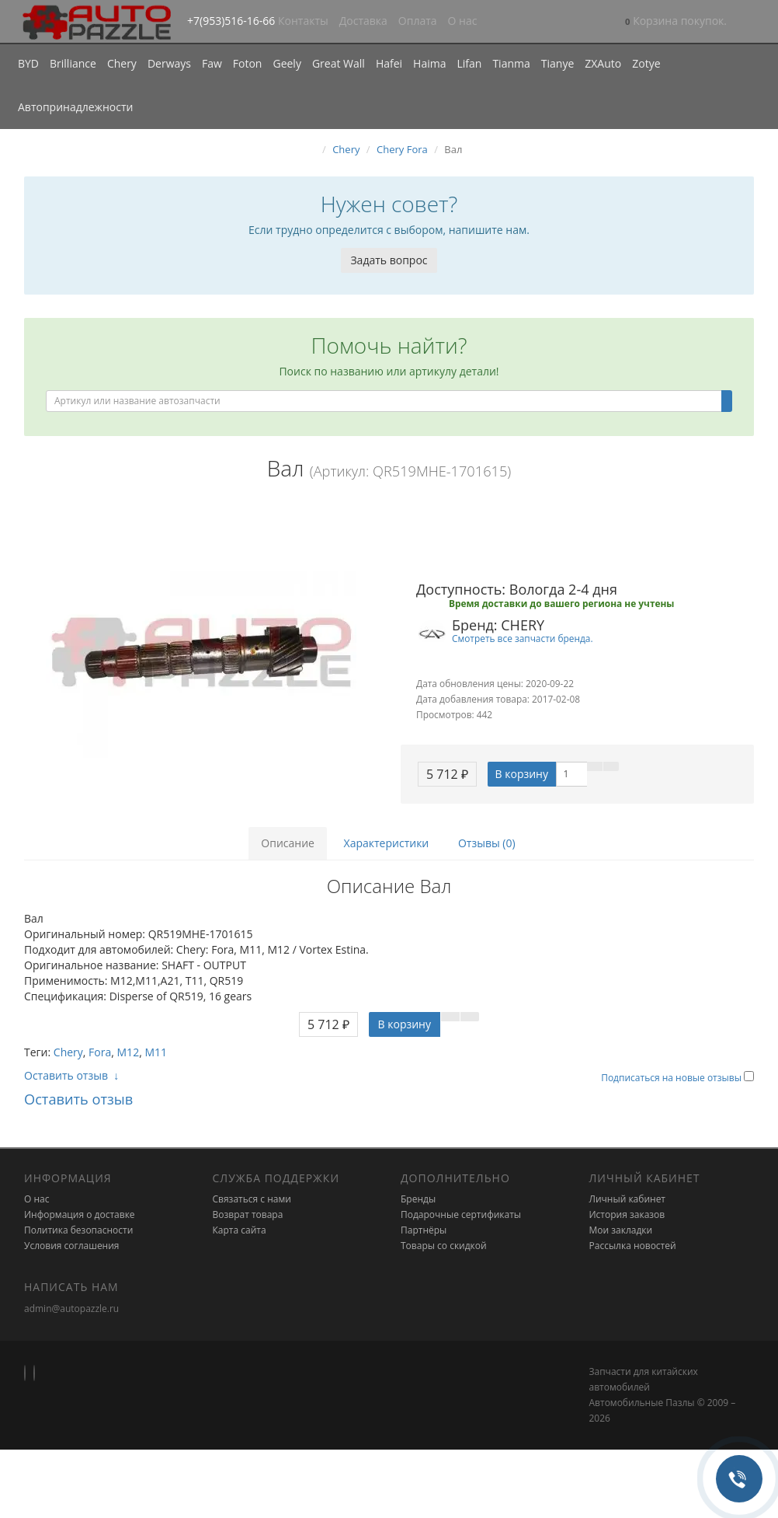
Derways (169, 63)
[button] (676, 22)
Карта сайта (239, 1230)
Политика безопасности (78, 1230)
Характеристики (386, 843)
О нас (463, 20)
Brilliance (73, 63)
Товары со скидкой (444, 1245)
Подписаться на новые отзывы (672, 1077)
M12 (128, 1052)
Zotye (646, 63)
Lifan (469, 63)
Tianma (511, 63)
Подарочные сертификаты (461, 1214)
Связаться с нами (252, 1199)
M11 (155, 1052)
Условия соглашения (71, 1245)
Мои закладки (621, 1230)
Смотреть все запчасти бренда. (522, 638)
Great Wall (338, 63)
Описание (287, 843)
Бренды (418, 1199)
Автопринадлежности (75, 106)
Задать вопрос (388, 260)
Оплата (417, 20)
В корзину (521, 773)
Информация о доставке (79, 1214)
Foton (247, 63)
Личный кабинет (627, 1199)
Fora (100, 1052)
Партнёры (423, 1230)
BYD (28, 63)
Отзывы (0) (487, 843)
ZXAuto (603, 63)
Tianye (558, 63)
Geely (286, 63)
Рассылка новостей (632, 1245)
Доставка (363, 20)
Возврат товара (248, 1214)
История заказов (627, 1214)
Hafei (389, 63)
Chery (122, 63)
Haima (429, 63)
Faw (212, 63)
